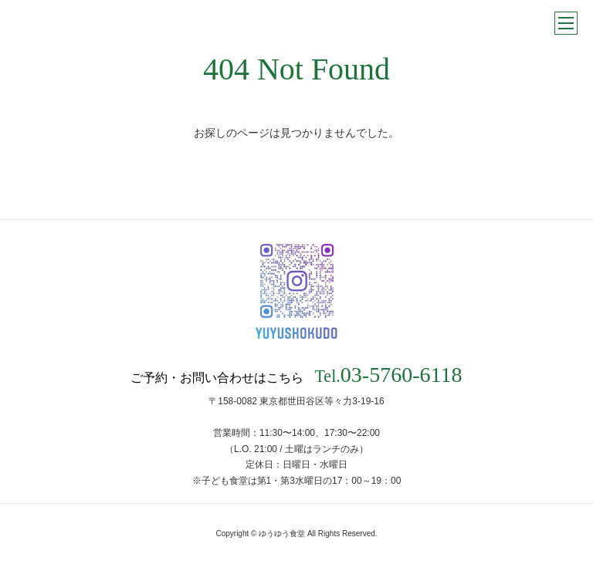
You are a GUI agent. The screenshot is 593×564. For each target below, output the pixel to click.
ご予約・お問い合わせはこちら (296, 375)
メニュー (566, 23)
